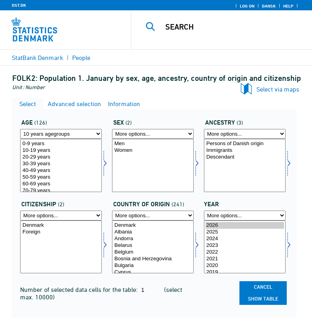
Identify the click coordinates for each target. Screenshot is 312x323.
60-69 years (61, 184)
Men (153, 143)
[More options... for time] (245, 215)
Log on (247, 6)
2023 (245, 245)
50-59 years (61, 177)
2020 (245, 265)
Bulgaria (153, 265)
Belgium (153, 252)
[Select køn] (153, 165)
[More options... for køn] (153, 134)
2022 (245, 252)
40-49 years (61, 170)
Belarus (153, 245)
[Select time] (245, 247)
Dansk (269, 6)
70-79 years (61, 190)
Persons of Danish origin (245, 143)
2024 (245, 238)
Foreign (61, 232)
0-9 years (61, 143)
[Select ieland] (153, 247)
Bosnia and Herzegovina (153, 259)
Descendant (245, 157)
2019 (245, 272)
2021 (245, 259)
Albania (153, 232)
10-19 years (61, 150)
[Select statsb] (61, 247)
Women (153, 150)
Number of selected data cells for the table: (79, 289)
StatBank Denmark (37, 57)
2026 (245, 225)
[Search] (233, 27)
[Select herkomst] (245, 165)
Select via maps (277, 89)
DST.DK (19, 5)
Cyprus (153, 272)
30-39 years (61, 164)
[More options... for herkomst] (245, 134)
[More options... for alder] (61, 134)
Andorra (153, 238)
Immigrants (245, 150)
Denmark (61, 225)
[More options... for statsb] (61, 215)
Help (288, 6)
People (81, 57)
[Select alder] (61, 165)
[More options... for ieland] (153, 215)
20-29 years (61, 157)
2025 (245, 232)
